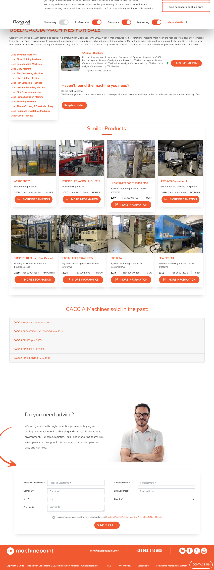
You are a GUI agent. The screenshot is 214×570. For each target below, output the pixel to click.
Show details (175, 46)
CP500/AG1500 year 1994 (32, 358)
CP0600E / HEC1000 (29, 349)
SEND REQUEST (107, 525)
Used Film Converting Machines (27, 73)
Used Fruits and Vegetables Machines (30, 111)
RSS (109, 565)
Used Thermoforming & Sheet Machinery (32, 106)
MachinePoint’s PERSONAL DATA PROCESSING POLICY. (134, 517)
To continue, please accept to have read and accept (109, 517)
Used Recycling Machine (23, 101)
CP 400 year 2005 (27, 340)
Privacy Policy (124, 565)
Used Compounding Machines (26, 64)
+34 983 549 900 (149, 551)
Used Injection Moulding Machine (28, 87)
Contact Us (201, 564)
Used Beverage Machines (24, 54)
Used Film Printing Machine (25, 78)
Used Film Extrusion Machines (26, 82)
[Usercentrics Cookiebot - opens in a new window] (21, 46)
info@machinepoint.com (104, 551)
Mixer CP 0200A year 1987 (32, 322)
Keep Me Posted (74, 105)
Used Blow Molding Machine (26, 59)
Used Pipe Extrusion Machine (26, 92)
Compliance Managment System (171, 565)
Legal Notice (143, 565)
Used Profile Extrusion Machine (27, 97)
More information (33, 199)
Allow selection (186, 19)
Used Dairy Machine (21, 68)
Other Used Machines (22, 115)
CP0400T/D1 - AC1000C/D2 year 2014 (38, 331)
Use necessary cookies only (186, 30)
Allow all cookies (186, 8)
